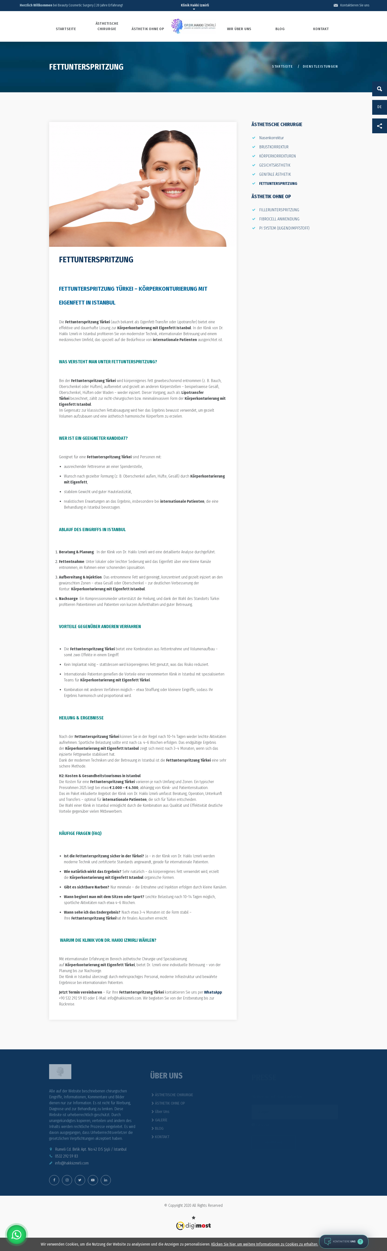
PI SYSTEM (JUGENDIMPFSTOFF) (284, 228)
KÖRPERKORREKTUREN (277, 156)
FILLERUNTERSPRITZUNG (279, 210)
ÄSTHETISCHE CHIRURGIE (107, 26)
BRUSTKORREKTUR (274, 147)
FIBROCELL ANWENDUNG (279, 219)
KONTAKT (321, 29)
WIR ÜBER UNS (239, 29)
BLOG (280, 29)
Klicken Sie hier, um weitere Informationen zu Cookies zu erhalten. (264, 1244)
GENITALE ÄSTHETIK (275, 174)
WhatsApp (213, 992)
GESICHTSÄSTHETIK (274, 165)
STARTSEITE (66, 29)
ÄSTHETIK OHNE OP (148, 29)
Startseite (282, 66)
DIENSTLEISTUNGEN (320, 66)
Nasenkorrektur (271, 137)
